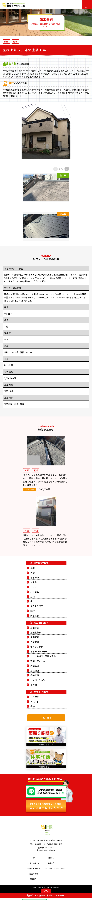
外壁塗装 (34, 642)
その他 (33, 684)
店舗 (32, 706)
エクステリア (36, 606)
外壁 (32, 572)
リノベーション (37, 680)
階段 (32, 610)
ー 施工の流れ (32, 874)
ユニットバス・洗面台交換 (43, 656)
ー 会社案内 (49, 863)
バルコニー (35, 591)
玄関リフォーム (37, 661)
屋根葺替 (34, 637)
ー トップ (31, 858)
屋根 (32, 568)
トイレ (33, 587)
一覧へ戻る (46, 717)
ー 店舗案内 (31, 879)
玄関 (32, 596)
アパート (34, 701)
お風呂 (33, 582)
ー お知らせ (49, 858)
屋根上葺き (35, 632)
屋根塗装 (34, 627)
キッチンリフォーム (39, 651)
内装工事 (34, 675)
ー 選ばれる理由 (33, 868)
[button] (66, 169)
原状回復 (34, 670)
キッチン (34, 577)
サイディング (36, 646)
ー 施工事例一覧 (33, 863)
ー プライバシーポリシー (55, 868)
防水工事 (34, 615)
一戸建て (34, 696)
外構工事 (34, 665)
